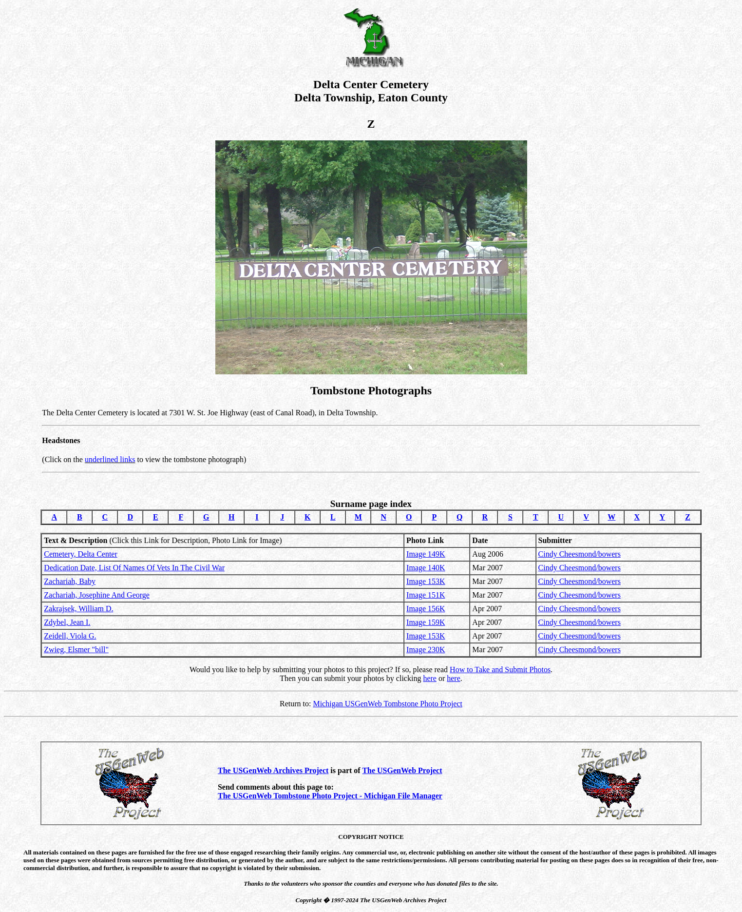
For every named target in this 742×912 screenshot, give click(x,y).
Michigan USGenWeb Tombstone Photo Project (387, 703)
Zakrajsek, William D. (78, 608)
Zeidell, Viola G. (70, 636)
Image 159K (425, 622)
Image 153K (425, 581)
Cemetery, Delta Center (80, 554)
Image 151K (425, 595)
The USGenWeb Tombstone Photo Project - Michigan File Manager (330, 796)
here (430, 678)
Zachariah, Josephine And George (97, 595)
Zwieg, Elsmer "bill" (76, 649)
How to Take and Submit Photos (500, 669)
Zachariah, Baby (69, 581)
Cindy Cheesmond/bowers (579, 554)
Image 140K (425, 567)
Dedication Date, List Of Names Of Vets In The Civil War (134, 567)
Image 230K (425, 649)
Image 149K (425, 554)
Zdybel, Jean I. (67, 622)
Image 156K (425, 608)
